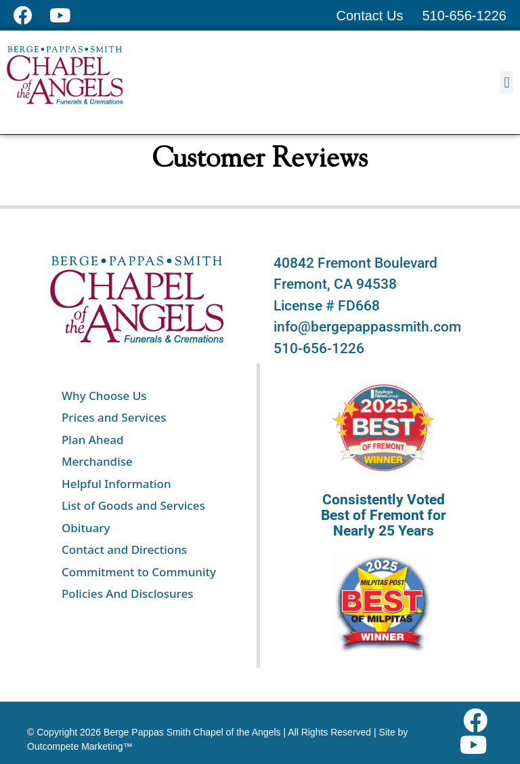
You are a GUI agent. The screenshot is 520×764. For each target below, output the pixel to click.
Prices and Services (114, 417)
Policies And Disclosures (127, 593)
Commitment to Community (139, 572)
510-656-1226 (319, 348)
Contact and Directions (124, 549)
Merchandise (97, 461)
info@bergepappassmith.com (367, 327)
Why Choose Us (104, 395)
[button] (506, 82)
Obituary (86, 528)
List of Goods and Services (133, 505)
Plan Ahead (93, 439)
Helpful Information (116, 483)
